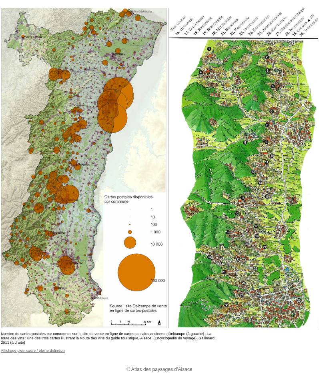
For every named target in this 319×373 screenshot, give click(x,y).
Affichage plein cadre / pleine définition (33, 351)
